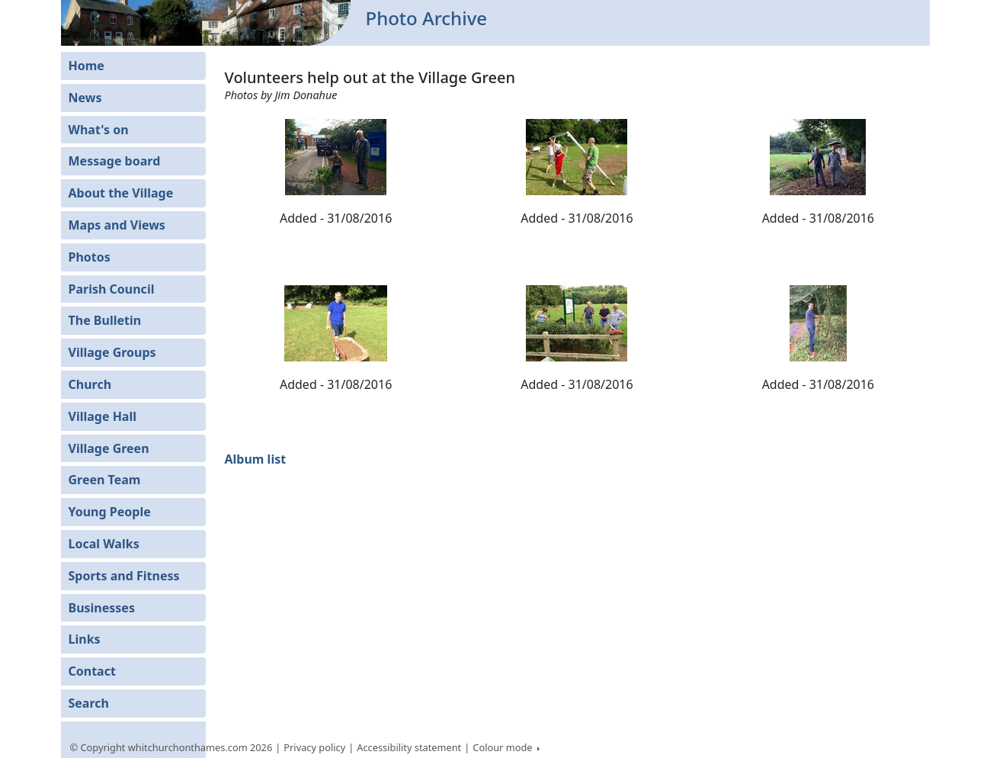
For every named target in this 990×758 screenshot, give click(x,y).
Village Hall (103, 416)
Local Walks (104, 543)
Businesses (102, 607)
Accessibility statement (409, 747)
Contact (92, 671)
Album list (256, 459)
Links (85, 639)
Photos (90, 257)
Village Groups (112, 352)
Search (89, 703)
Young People (110, 511)
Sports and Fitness (124, 575)
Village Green (109, 448)
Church (90, 384)
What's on (99, 129)
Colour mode (504, 747)
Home (86, 65)
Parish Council (112, 289)
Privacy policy (314, 747)
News (85, 97)
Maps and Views (117, 225)
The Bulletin (105, 320)
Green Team (105, 479)
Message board (115, 161)
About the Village (121, 193)
